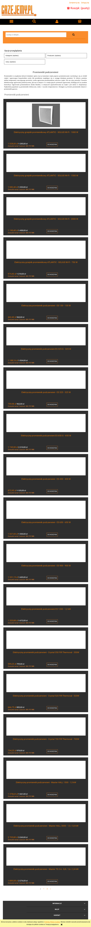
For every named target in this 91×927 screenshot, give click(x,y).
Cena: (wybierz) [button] (11, 62)
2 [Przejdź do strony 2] (47, 889)
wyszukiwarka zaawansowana (75, 39)
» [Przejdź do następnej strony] (50, 889)
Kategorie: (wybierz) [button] (12, 55)
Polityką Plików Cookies (52, 922)
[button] (11, 21)
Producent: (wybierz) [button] (54, 55)
